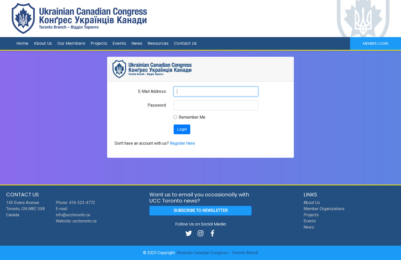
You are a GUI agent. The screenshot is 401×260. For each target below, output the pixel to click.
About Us (43, 43)
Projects (99, 43)
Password (157, 105)
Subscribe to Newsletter (201, 210)
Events (119, 43)
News (136, 43)
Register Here (182, 143)
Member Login (375, 43)
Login (182, 129)
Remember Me (192, 117)
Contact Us (185, 43)
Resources (158, 43)
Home (22, 43)
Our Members (71, 43)
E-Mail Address (152, 91)
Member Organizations (324, 208)
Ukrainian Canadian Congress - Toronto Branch (217, 252)
